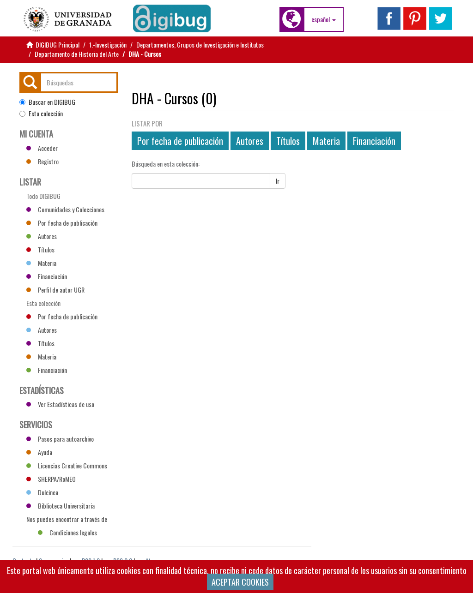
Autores (249, 141)
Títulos (288, 141)
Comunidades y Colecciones (65, 209)
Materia (326, 141)
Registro (42, 161)
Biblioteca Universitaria (60, 505)
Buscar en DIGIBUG (47, 102)
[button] (323, 19)
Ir (277, 181)
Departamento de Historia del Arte (77, 54)
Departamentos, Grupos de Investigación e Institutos (200, 44)
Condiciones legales (67, 532)
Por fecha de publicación (180, 141)
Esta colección (41, 113)
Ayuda (39, 452)
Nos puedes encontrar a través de (66, 520)
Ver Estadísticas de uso (60, 404)
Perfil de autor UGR (55, 289)
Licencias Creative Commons (66, 465)
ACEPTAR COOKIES (240, 582)
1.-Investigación (108, 44)
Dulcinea (42, 492)
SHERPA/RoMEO (51, 479)
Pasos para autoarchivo (60, 438)
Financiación (374, 141)
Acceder (42, 148)
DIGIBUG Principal (57, 44)
